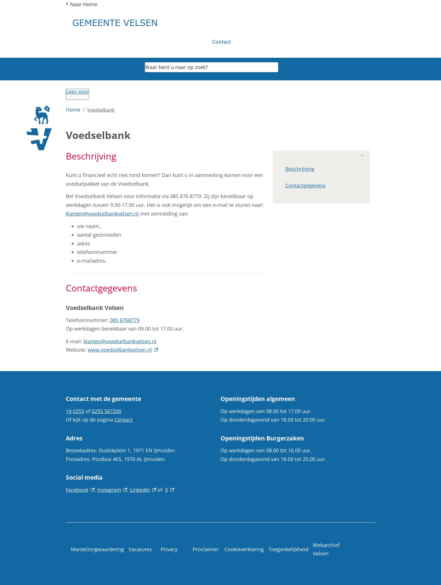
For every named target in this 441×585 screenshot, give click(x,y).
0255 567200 (106, 411)
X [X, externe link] (169, 489)
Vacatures (140, 549)
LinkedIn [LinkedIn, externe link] (143, 489)
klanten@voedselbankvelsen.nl (102, 213)
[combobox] (211, 67)
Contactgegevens (305, 185)
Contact (221, 42)
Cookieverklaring (244, 549)
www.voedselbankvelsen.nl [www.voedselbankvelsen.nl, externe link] (123, 349)
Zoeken (284, 69)
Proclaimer (206, 549)
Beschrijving (299, 168)
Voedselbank (100, 110)
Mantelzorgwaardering (97, 549)
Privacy (169, 549)
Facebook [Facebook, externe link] (80, 489)
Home (73, 109)
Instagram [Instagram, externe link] (112, 489)
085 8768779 (125, 320)
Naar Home (83, 4)
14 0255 (75, 411)
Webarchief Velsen (326, 549)
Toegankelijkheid (288, 549)
